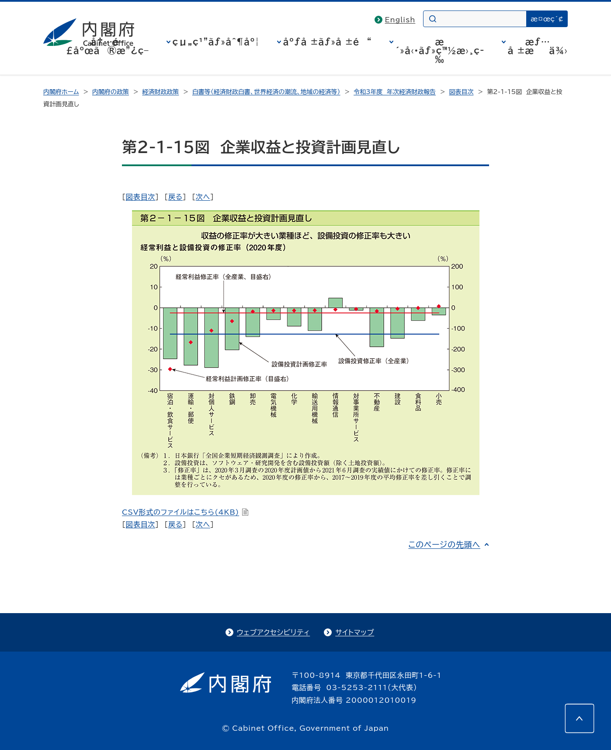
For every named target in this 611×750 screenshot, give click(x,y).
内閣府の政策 (110, 92)
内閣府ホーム (61, 92)
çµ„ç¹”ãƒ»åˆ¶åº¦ (216, 41)
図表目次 (461, 92)
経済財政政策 (160, 92)
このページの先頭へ (444, 544)
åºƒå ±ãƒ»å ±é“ (327, 41)
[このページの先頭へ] (580, 719)
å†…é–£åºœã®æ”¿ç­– (107, 46)
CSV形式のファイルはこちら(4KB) (185, 512)
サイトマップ (354, 632)
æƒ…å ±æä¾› (538, 46)
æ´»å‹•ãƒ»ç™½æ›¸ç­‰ (440, 50)
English (400, 19)
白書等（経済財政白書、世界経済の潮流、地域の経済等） (266, 92)
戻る (175, 196)
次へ (203, 196)
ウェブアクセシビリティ (273, 632)
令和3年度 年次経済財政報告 (395, 92)
